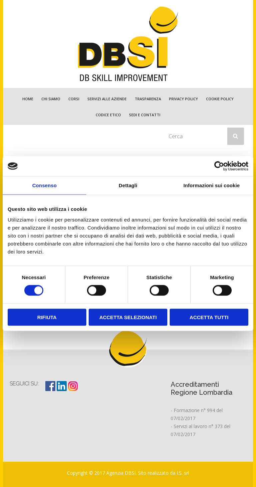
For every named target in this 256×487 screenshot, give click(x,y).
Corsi (73, 98)
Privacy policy (183, 98)
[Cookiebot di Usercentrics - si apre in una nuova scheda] (219, 166)
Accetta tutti (209, 317)
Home (27, 98)
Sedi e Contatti (144, 114)
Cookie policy (220, 98)
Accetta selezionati (128, 317)
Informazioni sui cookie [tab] (211, 185)
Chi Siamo (50, 98)
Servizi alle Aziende (107, 98)
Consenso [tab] (44, 185)
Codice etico (108, 114)
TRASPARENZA (148, 98)
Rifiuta (47, 317)
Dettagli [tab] (128, 185)
